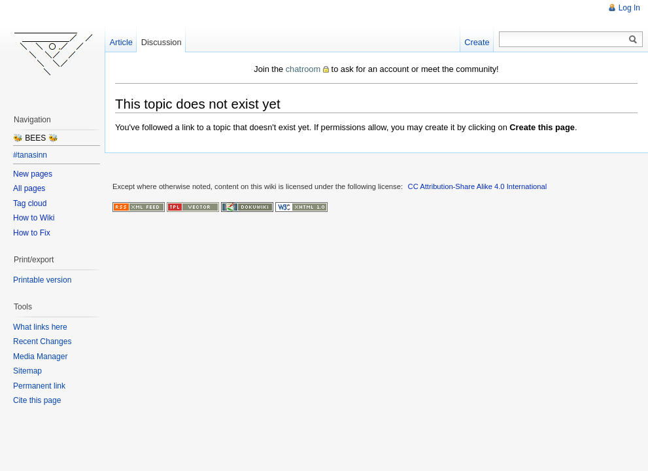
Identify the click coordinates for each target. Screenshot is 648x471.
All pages (29, 188)
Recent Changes (42, 341)
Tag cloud (29, 203)
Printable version (42, 280)
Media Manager (40, 356)
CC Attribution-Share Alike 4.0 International (477, 186)
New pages (32, 174)
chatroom (303, 69)
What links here (40, 327)
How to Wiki (33, 217)
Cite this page (37, 400)
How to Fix (31, 232)
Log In (629, 7)
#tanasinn (30, 155)
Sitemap (27, 370)
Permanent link (39, 386)
